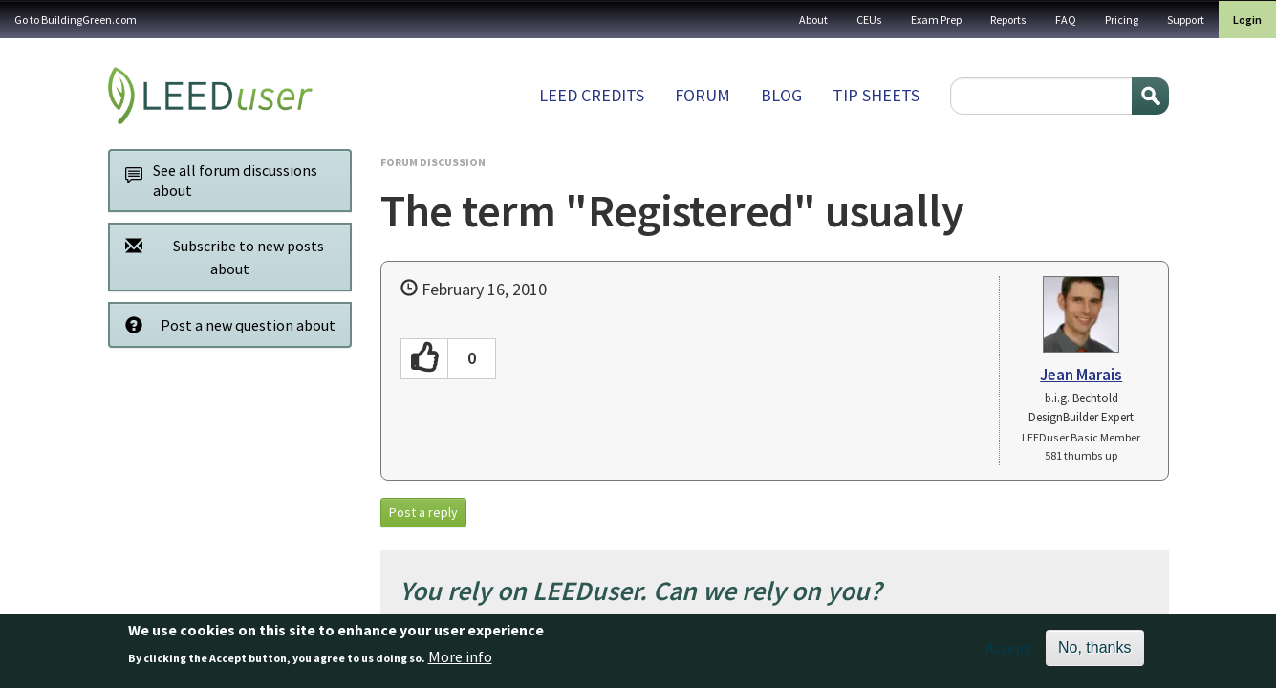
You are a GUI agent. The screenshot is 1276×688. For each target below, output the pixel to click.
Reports (1008, 19)
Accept (1007, 654)
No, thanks (1094, 654)
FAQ (1065, 19)
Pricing (1121, 19)
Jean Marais (1081, 374)
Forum (702, 95)
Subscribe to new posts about (220, 256)
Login (1247, 19)
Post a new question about (226, 324)
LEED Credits (591, 95)
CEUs (869, 19)
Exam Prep (936, 19)
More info (460, 663)
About (813, 19)
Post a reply (423, 512)
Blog (781, 95)
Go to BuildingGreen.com (75, 19)
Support (1185, 19)
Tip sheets (876, 95)
